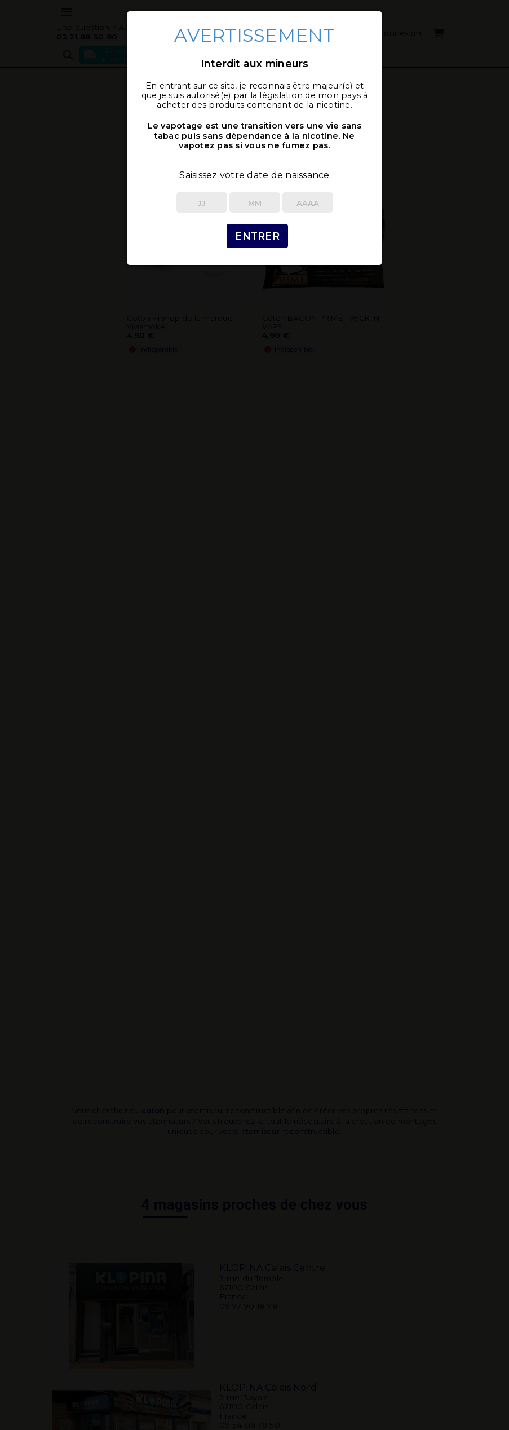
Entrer (257, 236)
